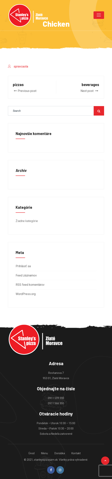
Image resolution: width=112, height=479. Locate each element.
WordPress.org (26, 294)
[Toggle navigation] (99, 15)
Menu (44, 453)
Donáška (59, 453)
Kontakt (76, 453)
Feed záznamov (26, 275)
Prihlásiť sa (23, 266)
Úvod (31, 453)
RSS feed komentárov (30, 284)
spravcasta (21, 66)
